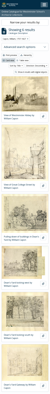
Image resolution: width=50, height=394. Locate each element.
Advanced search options (19, 47)
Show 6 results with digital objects (31, 72)
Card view (8, 60)
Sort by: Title (15, 65)
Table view (22, 60)
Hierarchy (26, 55)
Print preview (10, 55)
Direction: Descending (36, 65)
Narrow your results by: (25, 22)
